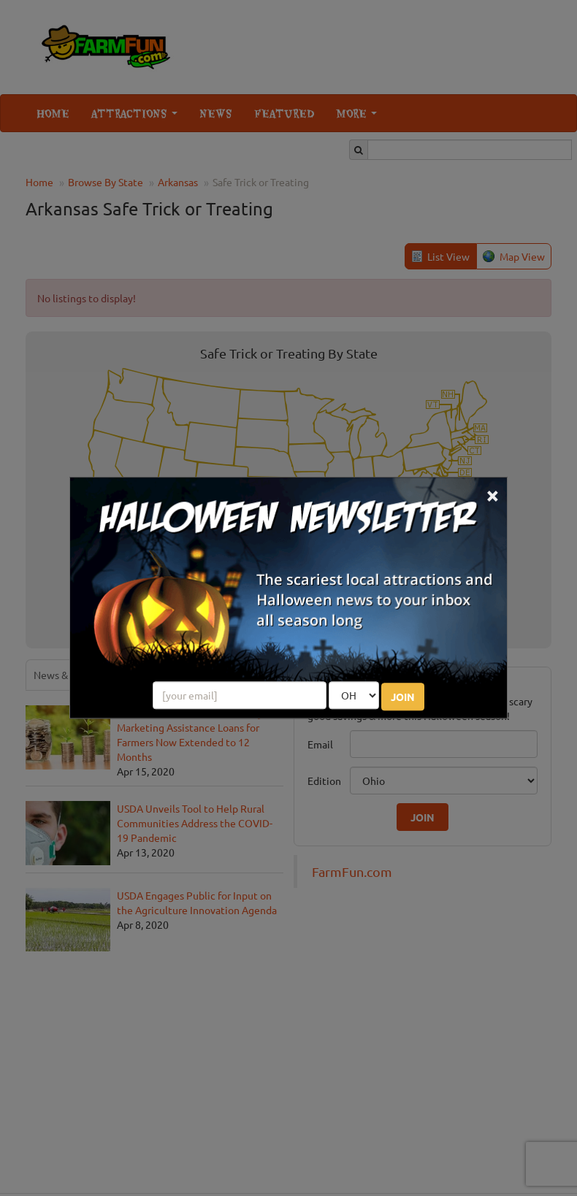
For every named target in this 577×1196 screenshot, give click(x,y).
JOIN (403, 697)
